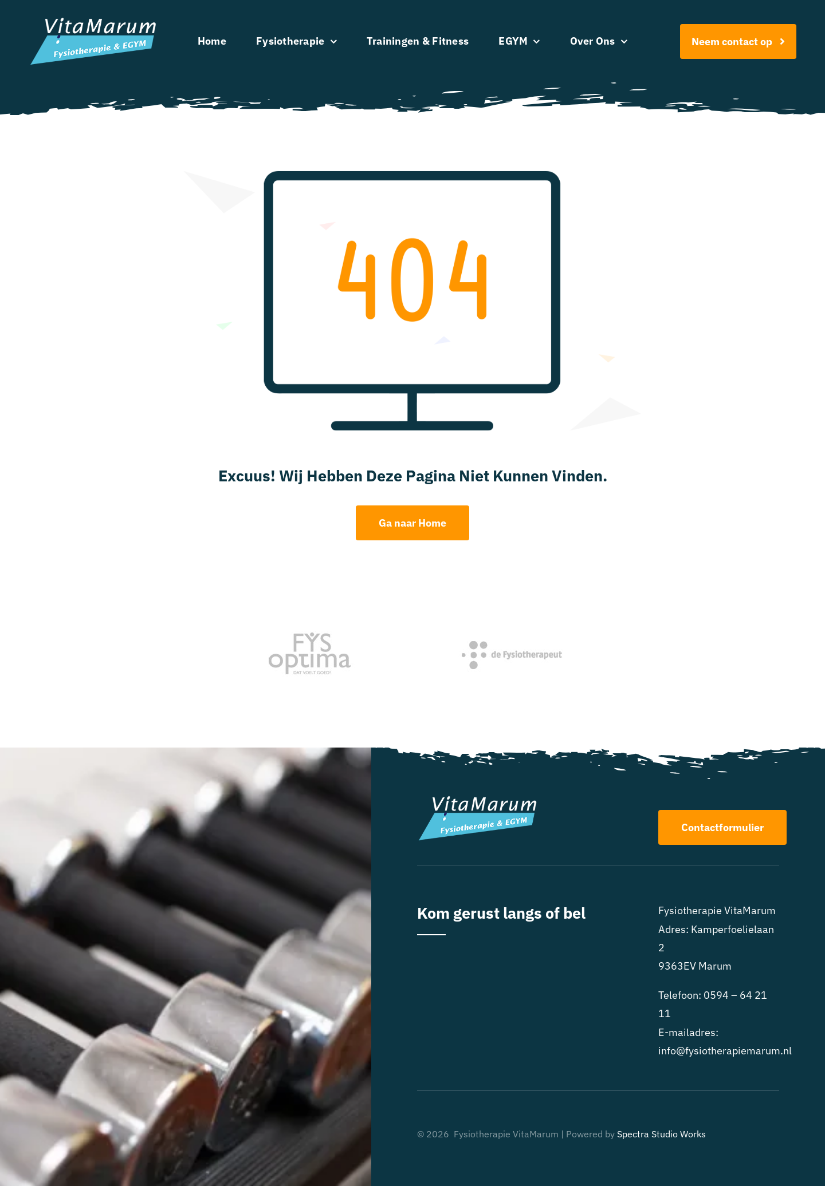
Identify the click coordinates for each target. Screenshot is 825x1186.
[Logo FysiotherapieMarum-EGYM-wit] (93, 22)
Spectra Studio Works (661, 1134)
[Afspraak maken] (738, 41)
